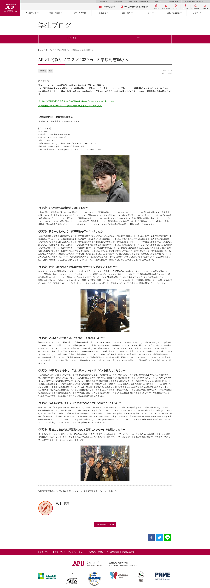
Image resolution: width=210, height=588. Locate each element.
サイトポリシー (46, 552)
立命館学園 (114, 552)
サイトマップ (60, 552)
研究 (149, 13)
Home (40, 50)
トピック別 (71, 38)
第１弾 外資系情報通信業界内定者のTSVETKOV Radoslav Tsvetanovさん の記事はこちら (76, 101)
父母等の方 (118, 2)
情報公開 (103, 552)
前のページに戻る (105, 524)
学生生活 (102, 13)
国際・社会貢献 (173, 13)
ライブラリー (198, 13)
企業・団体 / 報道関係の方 (139, 2)
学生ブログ (50, 50)
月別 (138, 38)
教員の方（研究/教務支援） (196, 2)
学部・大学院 (55, 13)
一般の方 (158, 2)
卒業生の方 (103, 2)
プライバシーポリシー (77, 552)
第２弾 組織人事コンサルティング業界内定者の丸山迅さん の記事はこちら (70, 106)
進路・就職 (126, 13)
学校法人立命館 (129, 552)
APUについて (31, 13)
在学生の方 (173, 2)
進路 (50, 71)
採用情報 (92, 552)
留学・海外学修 (80, 13)
